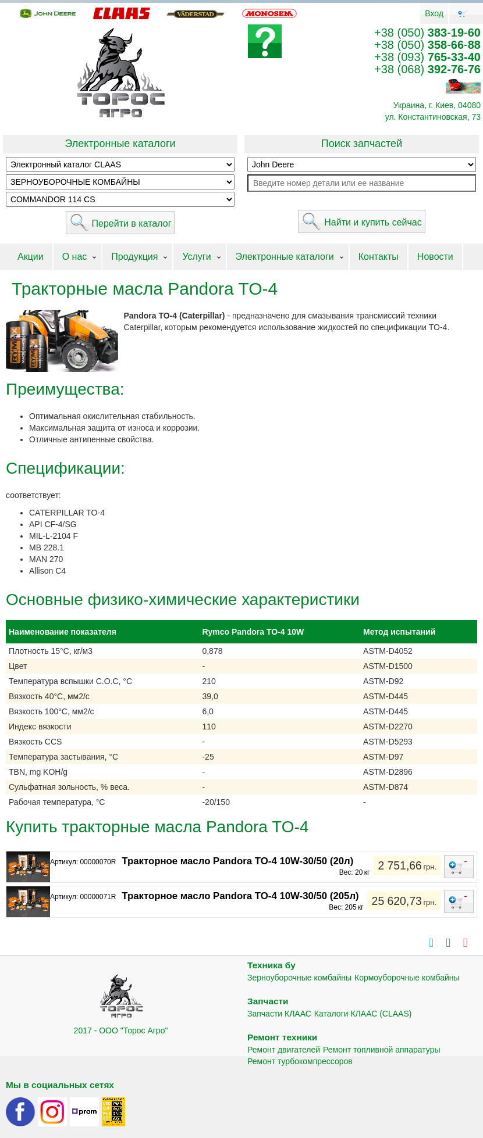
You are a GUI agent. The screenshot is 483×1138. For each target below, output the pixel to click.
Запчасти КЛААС (279, 1013)
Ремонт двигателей (283, 1049)
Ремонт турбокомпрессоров (300, 1061)
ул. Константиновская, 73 (433, 116)
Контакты (378, 257)
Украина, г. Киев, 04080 (437, 105)
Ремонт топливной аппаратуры (382, 1049)
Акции (30, 257)
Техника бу (271, 965)
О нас (74, 257)
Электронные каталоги (120, 143)
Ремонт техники (282, 1037)
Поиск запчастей (361, 143)
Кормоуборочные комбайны (407, 977)
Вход (434, 13)
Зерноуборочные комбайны (299, 977)
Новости (435, 257)
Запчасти (268, 1001)
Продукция (134, 257)
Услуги (196, 257)
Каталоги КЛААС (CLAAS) (363, 1013)
